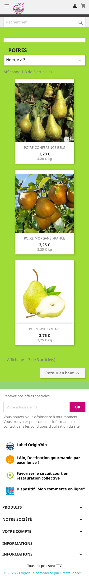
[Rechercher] (44, 22)
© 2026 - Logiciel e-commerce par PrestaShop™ (43, 572)
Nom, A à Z (44, 60)
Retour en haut (62, 373)
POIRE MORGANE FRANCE (44, 238)
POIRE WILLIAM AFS (44, 329)
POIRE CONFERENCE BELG (44, 147)
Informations (17, 543)
